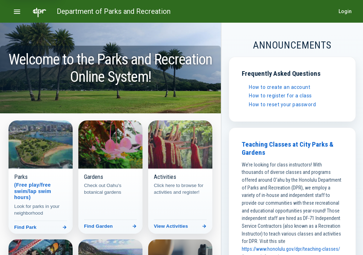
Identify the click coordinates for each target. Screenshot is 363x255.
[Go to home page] (39, 11)
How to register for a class (280, 95)
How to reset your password (282, 104)
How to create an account (279, 87)
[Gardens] (110, 177)
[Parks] (41, 177)
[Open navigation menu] (17, 11)
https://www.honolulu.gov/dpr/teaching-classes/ (291, 249)
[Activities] (180, 177)
